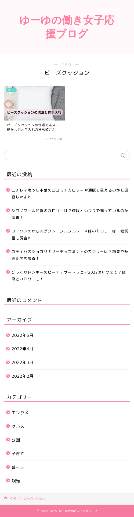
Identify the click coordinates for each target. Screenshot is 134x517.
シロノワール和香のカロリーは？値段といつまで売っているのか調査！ (70, 214)
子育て (18, 453)
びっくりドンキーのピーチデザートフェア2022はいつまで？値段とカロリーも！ (69, 276)
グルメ (18, 426)
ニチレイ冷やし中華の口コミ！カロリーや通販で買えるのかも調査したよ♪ (70, 193)
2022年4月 (23, 349)
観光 (16, 481)
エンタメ (20, 413)
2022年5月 (23, 335)
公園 (16, 440)
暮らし (18, 467)
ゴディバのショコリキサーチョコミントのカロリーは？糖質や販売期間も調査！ (70, 255)
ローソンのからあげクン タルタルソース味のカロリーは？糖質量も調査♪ (70, 234)
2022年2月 (23, 376)
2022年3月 (23, 362)
